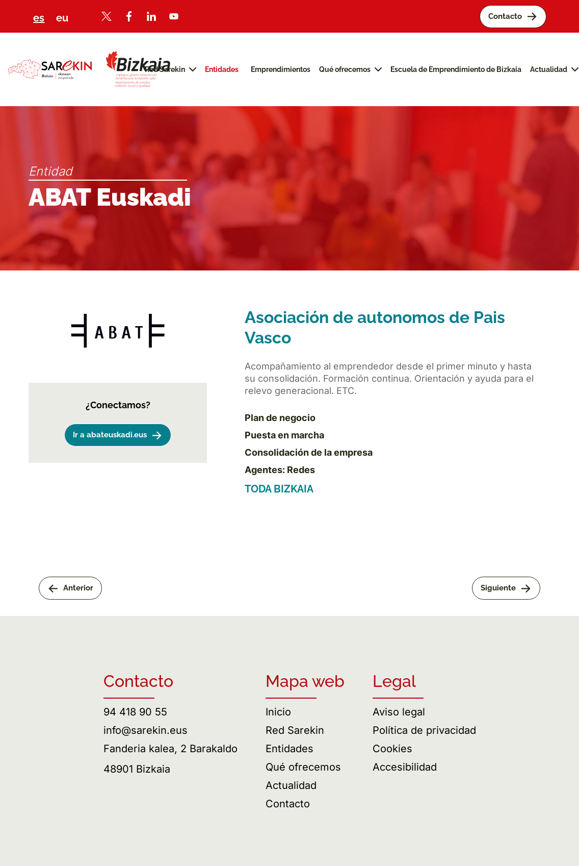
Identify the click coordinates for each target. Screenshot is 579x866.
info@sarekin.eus (145, 730)
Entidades (289, 749)
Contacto (288, 804)
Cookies (392, 749)
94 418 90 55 (135, 712)
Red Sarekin (295, 730)
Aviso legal (399, 712)
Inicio (278, 712)
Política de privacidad (424, 730)
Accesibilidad (405, 767)
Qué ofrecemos (303, 767)
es (38, 18)
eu (62, 18)
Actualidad (291, 785)
